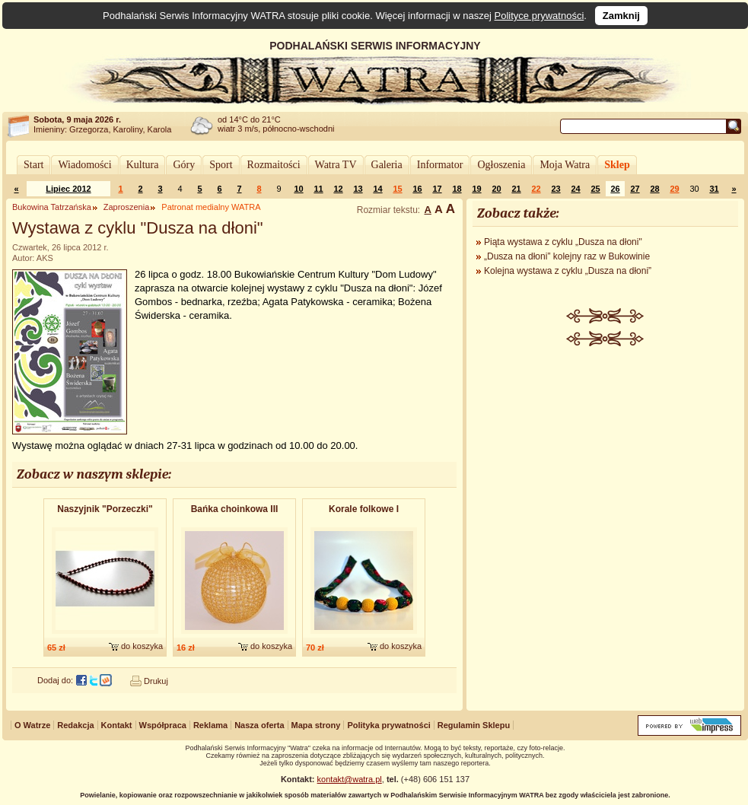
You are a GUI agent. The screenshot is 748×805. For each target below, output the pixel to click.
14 (377, 188)
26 (614, 188)
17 (436, 188)
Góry (184, 164)
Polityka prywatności (388, 725)
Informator (440, 164)
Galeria (387, 164)
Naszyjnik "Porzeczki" (104, 509)
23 (555, 188)
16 (417, 188)
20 (496, 188)
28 (654, 188)
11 (318, 188)
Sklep (616, 164)
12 (337, 188)
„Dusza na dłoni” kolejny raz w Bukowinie (567, 256)
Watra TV (336, 164)
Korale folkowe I (364, 509)
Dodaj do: (55, 680)
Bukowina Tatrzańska (51, 207)
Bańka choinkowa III (235, 509)
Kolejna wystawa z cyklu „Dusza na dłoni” (567, 271)
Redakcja (75, 725)
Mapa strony (316, 725)
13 (357, 188)
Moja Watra (565, 164)
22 (535, 188)
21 (515, 188)
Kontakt (116, 725)
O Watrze (32, 725)
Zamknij (621, 15)
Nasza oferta (259, 725)
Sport (220, 164)
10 (298, 188)
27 (634, 188)
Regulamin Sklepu (474, 725)
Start (33, 164)
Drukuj (156, 681)
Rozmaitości (274, 164)
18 (456, 188)
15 (397, 188)
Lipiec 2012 (68, 188)
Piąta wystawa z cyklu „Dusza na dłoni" (563, 242)
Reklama (210, 725)
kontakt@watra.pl (349, 779)
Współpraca (162, 725)
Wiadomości (84, 164)
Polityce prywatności (539, 15)
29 (674, 188)
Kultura (142, 164)
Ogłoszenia (501, 164)
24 (575, 188)
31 (713, 188)
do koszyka (142, 646)
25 (595, 188)
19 (476, 188)
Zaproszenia (126, 207)
